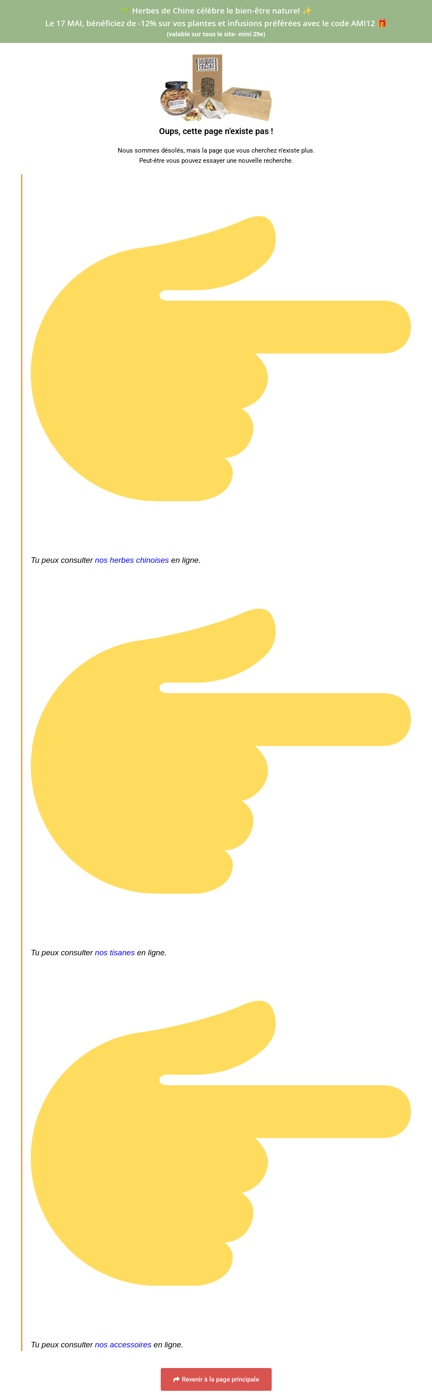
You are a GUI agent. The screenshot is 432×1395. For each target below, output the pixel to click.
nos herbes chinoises (132, 560)
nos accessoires (123, 1344)
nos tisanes (115, 952)
